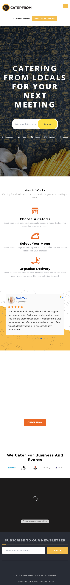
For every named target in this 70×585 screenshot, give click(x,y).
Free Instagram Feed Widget (35, 521)
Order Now (35, 422)
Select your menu (35, 243)
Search (47, 124)
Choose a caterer (35, 219)
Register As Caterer (44, 18)
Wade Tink (21, 298)
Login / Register (22, 18)
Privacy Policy (47, 581)
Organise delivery (35, 269)
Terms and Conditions (27, 581)
